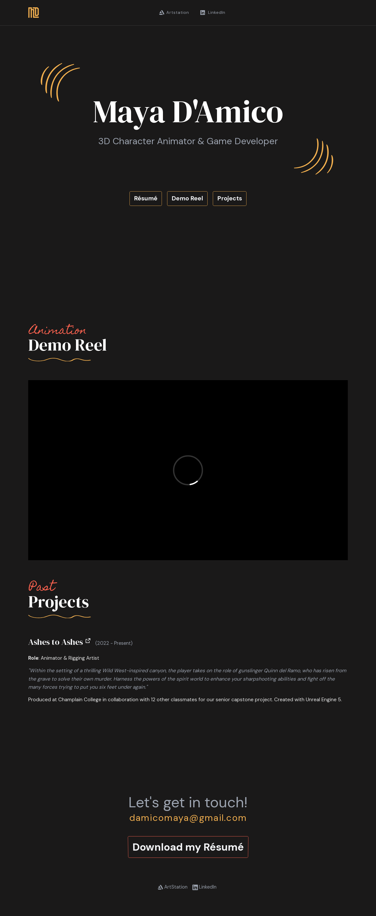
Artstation (174, 12)
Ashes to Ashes (59, 642)
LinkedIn (212, 12)
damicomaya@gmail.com (188, 818)
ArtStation (172, 887)
